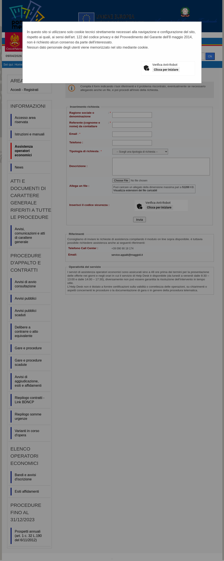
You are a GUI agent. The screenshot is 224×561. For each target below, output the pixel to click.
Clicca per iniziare (166, 69)
